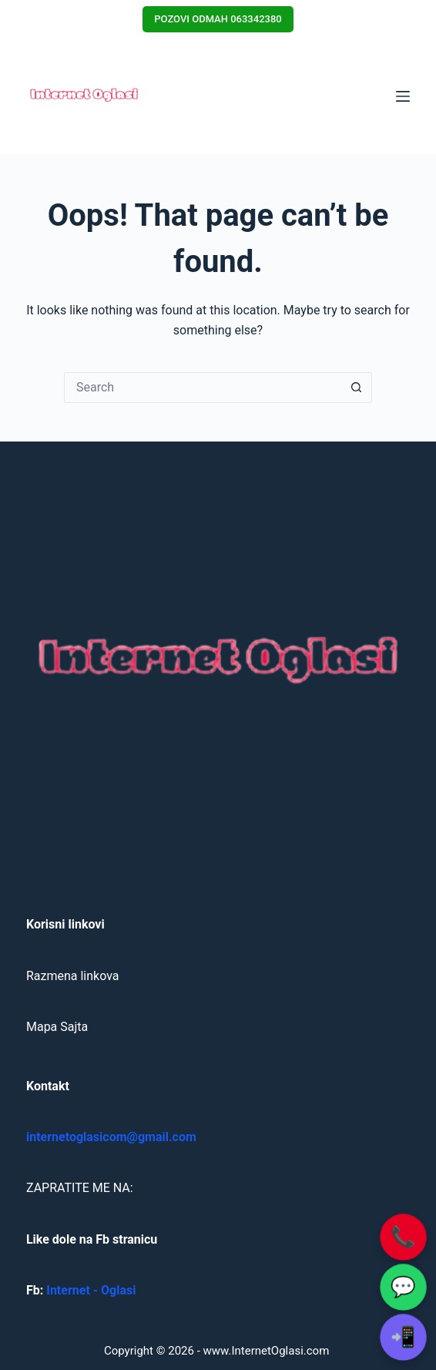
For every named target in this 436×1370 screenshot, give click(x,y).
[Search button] (356, 387)
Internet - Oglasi (91, 1290)
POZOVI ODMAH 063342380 (217, 19)
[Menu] (403, 96)
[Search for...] (202, 387)
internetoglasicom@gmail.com (111, 1137)
